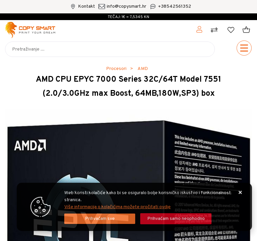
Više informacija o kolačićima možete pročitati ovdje (117, 207)
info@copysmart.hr (126, 6)
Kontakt (86, 6)
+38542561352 (174, 6)
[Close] (99, 219)
